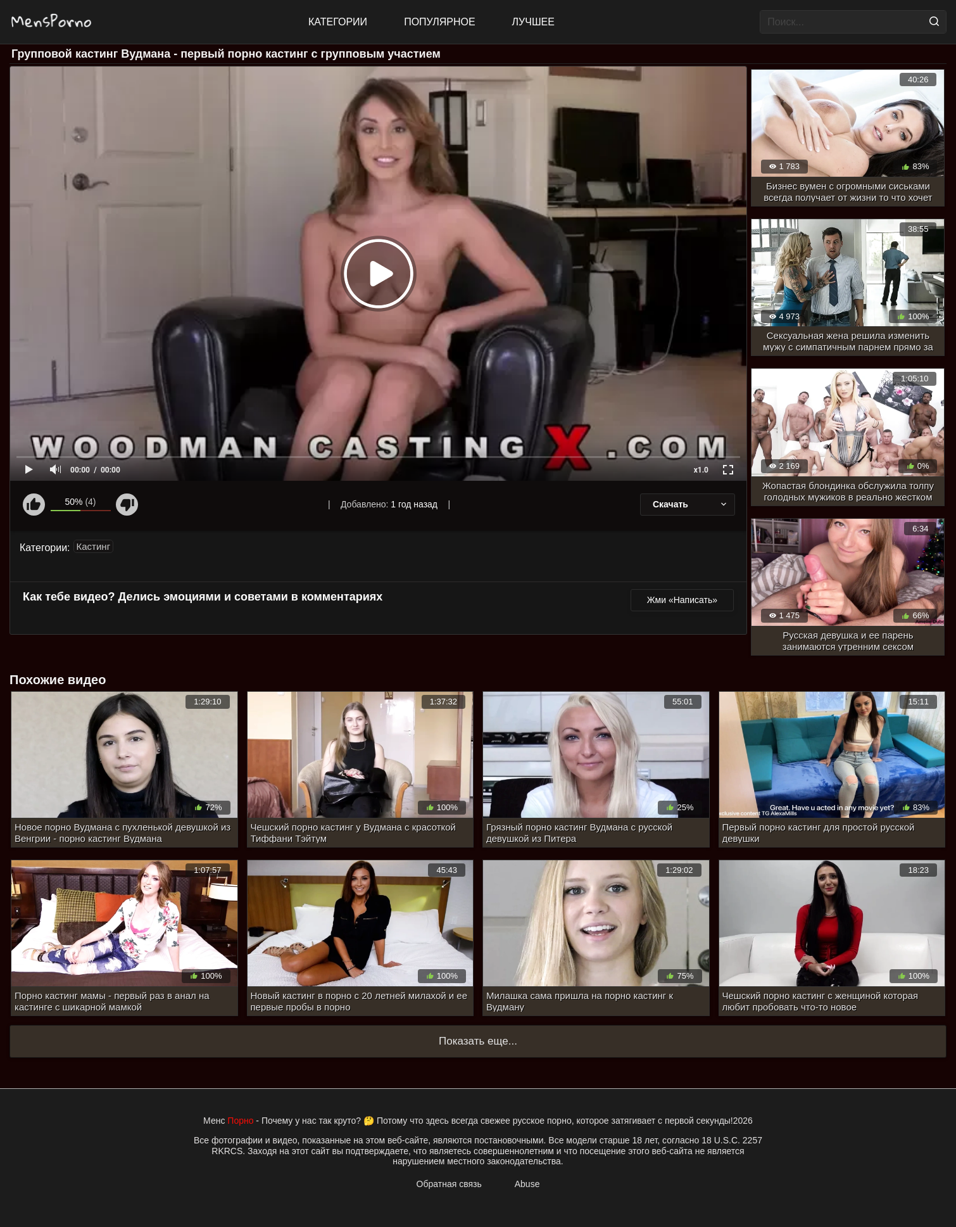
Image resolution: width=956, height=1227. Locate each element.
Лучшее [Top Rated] (533, 21)
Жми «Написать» (682, 600)
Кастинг (94, 546)
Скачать (691, 504)
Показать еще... (478, 1041)
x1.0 (701, 470)
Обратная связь (449, 1184)
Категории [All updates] (337, 21)
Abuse (527, 1184)
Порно (240, 1121)
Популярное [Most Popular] (439, 21)
